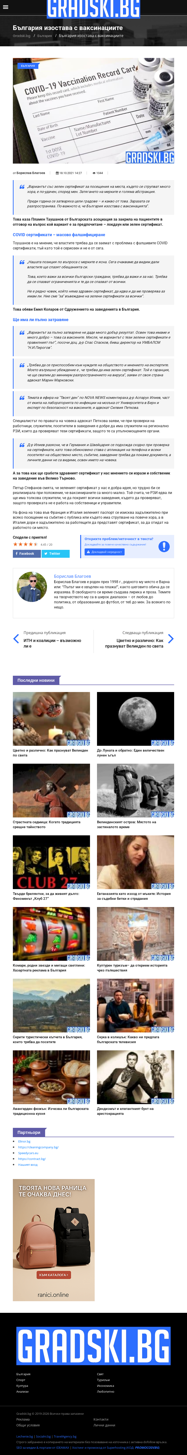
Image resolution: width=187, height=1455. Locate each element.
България (44, 36)
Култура (22, 1386)
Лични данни (104, 1425)
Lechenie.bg (24, 1436)
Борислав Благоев (31, 173)
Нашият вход (27, 1165)
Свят (100, 1374)
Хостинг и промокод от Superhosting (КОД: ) (116, 1447)
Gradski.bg (21, 36)
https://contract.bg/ (32, 1159)
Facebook (25, 553)
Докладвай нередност (105, 552)
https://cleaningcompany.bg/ (38, 1147)
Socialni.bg (43, 1436)
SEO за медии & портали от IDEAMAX (42, 1447)
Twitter (52, 553)
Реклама (23, 1419)
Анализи (22, 1391)
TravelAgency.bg (65, 1436)
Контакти (101, 1419)
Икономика (105, 1386)
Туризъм (103, 1380)
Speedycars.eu (28, 1153)
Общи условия (28, 1425)
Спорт (20, 1380)
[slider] (26, 544)
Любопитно (105, 1391)
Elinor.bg (24, 1141)
